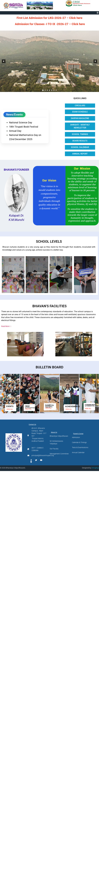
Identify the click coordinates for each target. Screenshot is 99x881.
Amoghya (95, 468)
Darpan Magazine (80, 118)
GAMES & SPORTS (49, 406)
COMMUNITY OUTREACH (91, 406)
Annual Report (80, 154)
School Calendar (80, 147)
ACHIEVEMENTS (72, 406)
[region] (49, 61)
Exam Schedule (80, 112)
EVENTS (9, 406)
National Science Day (20, 122)
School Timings (80, 134)
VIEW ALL (9, 409)
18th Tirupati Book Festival (23, 126)
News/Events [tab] (14, 114)
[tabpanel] (24, 130)
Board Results (79, 141)
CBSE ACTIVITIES (30, 407)
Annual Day (15, 130)
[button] (97, 12)
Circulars (80, 105)
